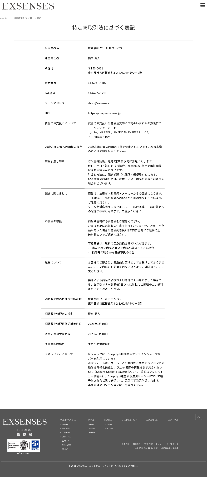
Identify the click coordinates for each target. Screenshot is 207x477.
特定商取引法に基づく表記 (146, 448)
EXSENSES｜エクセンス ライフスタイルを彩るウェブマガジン (108, 465)
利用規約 (136, 444)
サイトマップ (172, 444)
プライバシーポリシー (153, 444)
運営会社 (125, 444)
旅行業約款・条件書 (169, 448)
